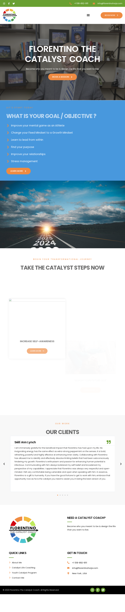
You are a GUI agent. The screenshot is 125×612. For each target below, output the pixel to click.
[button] (88, 15)
